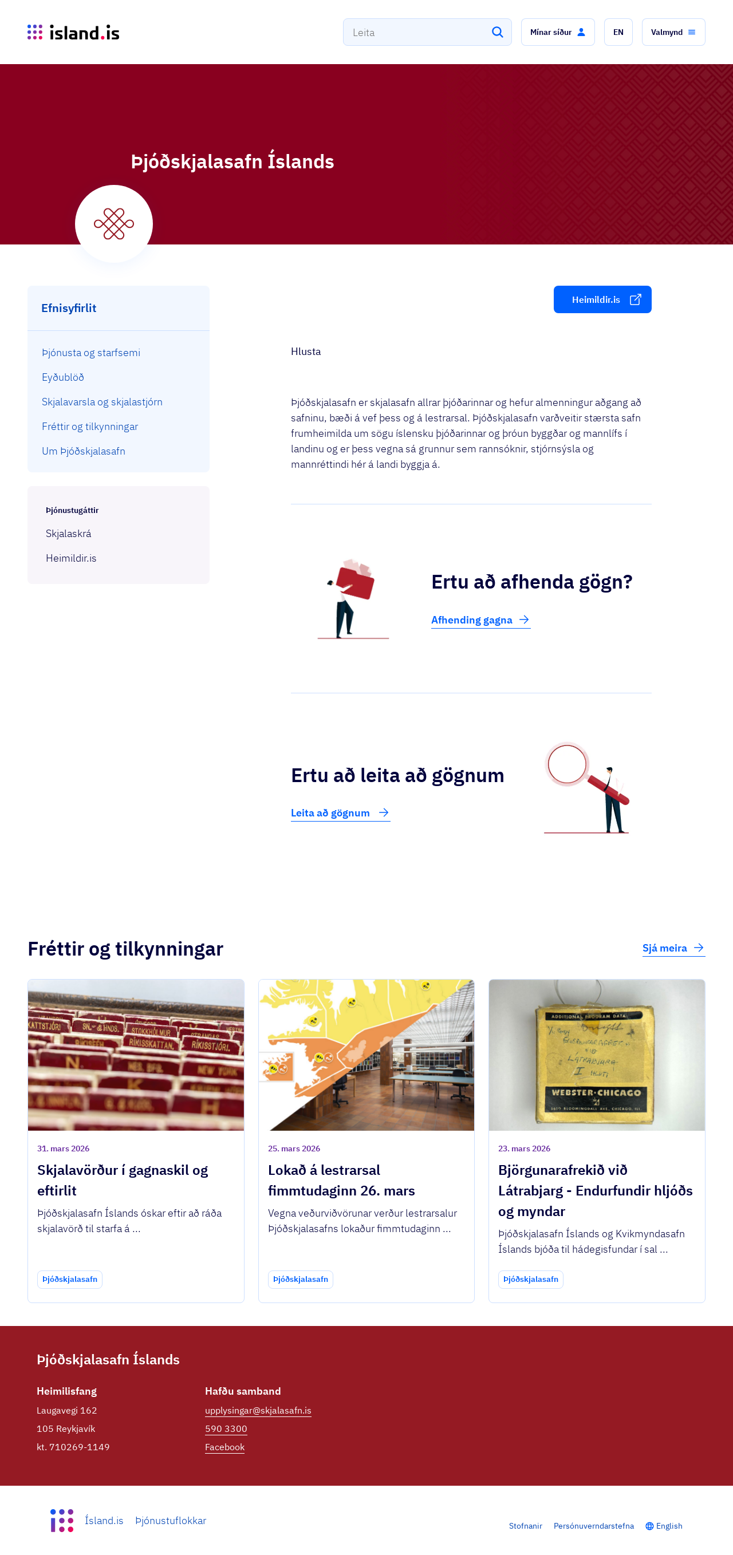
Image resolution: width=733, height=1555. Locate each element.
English (669, 1526)
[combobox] (427, 32)
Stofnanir (525, 1526)
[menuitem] (119, 352)
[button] (558, 32)
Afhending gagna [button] (481, 619)
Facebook (225, 1447)
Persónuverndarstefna (594, 1526)
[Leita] (498, 32)
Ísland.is (104, 1520)
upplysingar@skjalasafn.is (258, 1410)
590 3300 (226, 1428)
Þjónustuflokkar (170, 1520)
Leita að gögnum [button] (341, 812)
